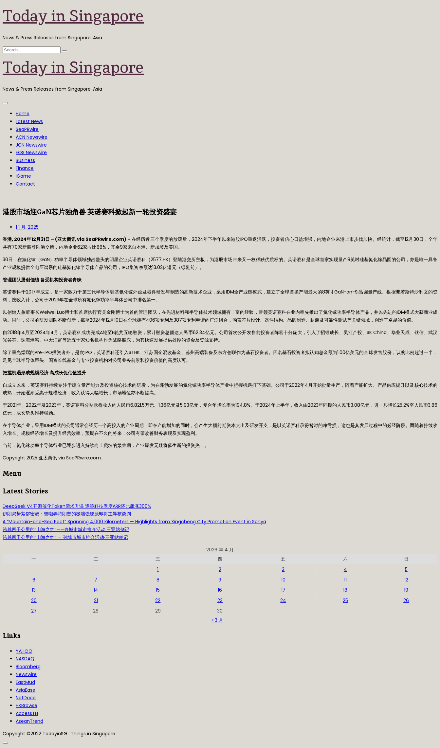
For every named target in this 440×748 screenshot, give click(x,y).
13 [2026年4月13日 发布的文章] (34, 590)
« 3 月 (217, 620)
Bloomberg (28, 666)
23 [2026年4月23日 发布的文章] (220, 600)
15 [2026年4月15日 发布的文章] (158, 590)
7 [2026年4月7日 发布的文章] (95, 580)
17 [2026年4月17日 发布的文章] (283, 590)
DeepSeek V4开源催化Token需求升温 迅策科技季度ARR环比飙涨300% (77, 506)
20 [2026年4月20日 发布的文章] (34, 600)
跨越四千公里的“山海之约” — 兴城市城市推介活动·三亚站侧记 (65, 537)
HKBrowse (26, 705)
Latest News (29, 121)
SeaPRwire (27, 129)
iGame (23, 176)
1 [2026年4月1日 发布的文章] (157, 569)
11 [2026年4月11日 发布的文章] (345, 580)
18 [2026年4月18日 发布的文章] (345, 590)
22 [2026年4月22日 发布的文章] (157, 600)
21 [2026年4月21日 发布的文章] (96, 600)
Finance (25, 168)
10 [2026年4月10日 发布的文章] (283, 580)
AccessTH (27, 713)
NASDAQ (25, 658)
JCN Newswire (31, 145)
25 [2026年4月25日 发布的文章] (345, 600)
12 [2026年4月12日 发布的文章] (406, 580)
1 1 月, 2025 (27, 227)
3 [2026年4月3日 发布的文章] (283, 569)
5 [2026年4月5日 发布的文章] (406, 569)
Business (25, 160)
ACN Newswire (31, 137)
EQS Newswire (31, 152)
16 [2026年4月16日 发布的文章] (220, 590)
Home (22, 113)
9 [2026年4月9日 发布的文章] (219, 580)
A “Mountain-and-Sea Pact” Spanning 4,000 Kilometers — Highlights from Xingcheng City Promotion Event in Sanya (134, 521)
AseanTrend (29, 721)
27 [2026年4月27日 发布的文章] (34, 611)
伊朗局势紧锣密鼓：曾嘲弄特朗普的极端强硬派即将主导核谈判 (67, 513)
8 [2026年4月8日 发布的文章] (157, 580)
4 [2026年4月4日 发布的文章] (345, 569)
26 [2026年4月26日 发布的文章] (406, 600)
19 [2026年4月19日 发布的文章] (406, 590)
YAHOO (24, 651)
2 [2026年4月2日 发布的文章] (220, 569)
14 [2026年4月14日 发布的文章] (96, 590)
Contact (25, 184)
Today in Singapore (73, 16)
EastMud (25, 682)
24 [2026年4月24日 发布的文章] (283, 600)
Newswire (26, 674)
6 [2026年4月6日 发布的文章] (33, 580)
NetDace (26, 697)
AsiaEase (25, 690)
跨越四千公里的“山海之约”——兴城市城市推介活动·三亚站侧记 (66, 529)
